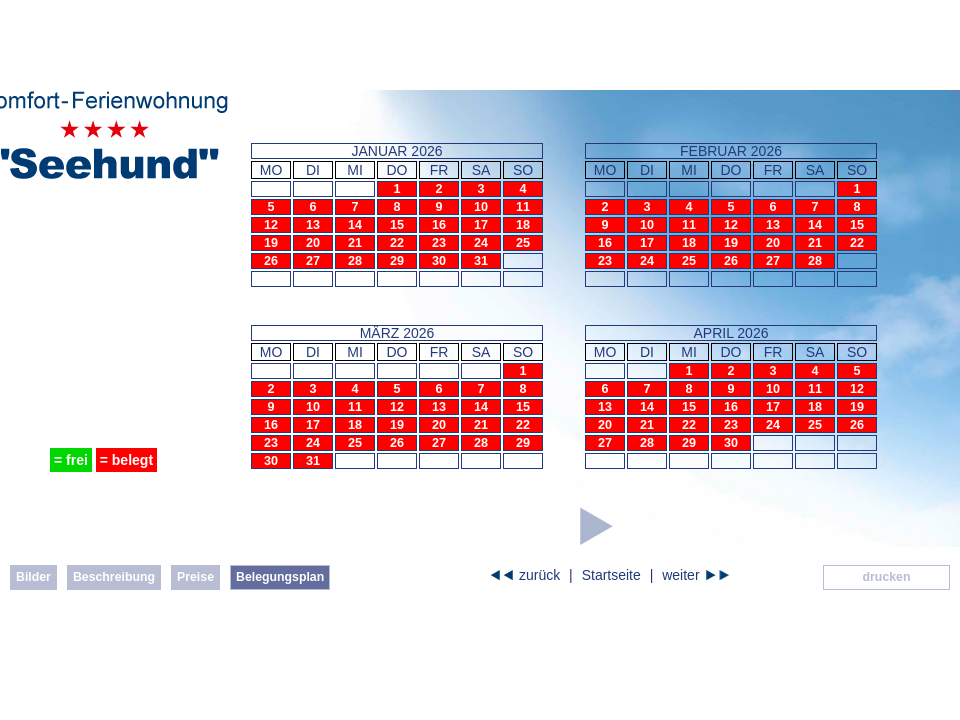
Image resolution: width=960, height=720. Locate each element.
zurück (539, 575)
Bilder (33, 577)
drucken (887, 577)
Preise (195, 577)
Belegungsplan (280, 577)
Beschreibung (114, 577)
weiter (680, 575)
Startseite (611, 575)
